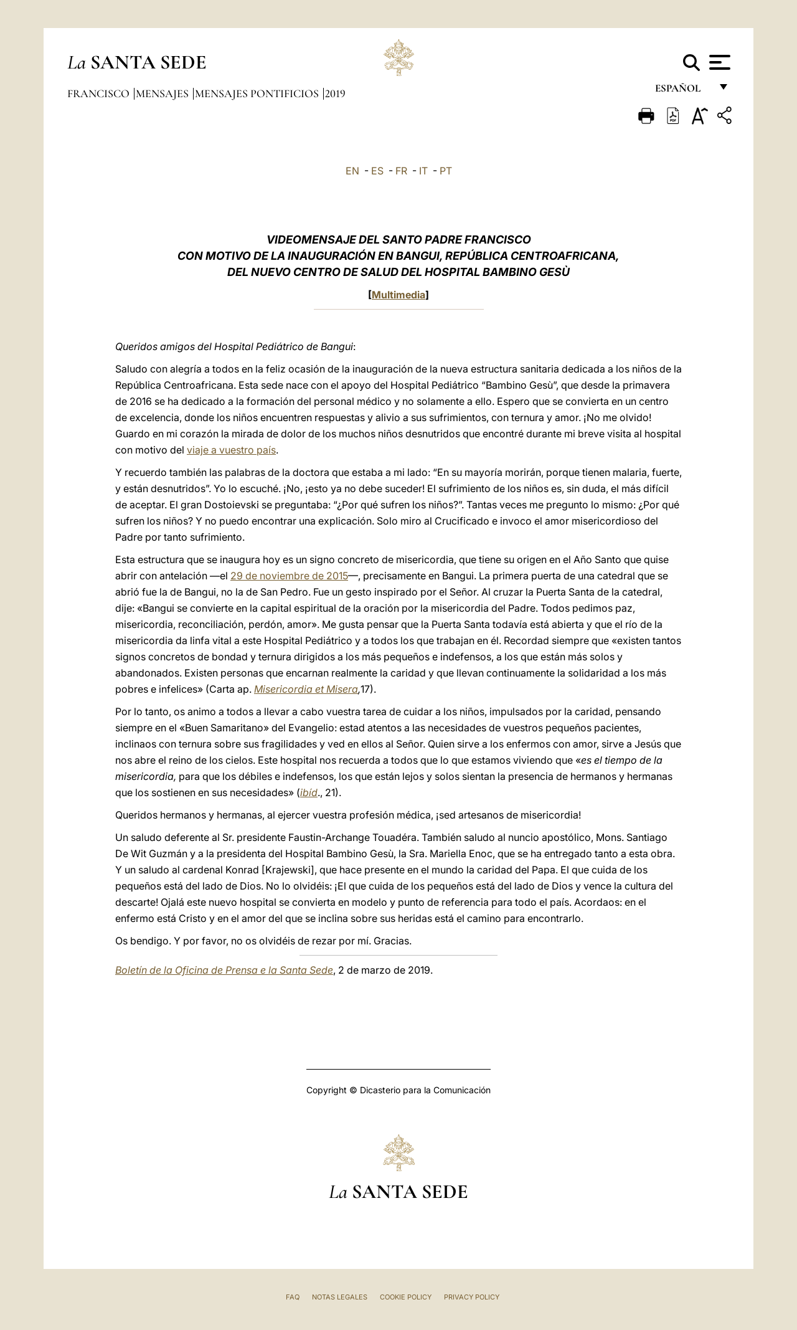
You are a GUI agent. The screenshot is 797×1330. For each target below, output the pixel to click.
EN (352, 170)
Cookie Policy (406, 1297)
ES (377, 170)
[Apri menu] (718, 62)
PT (446, 170)
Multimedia (398, 294)
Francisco (99, 93)
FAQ (292, 1297)
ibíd (309, 792)
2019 (335, 93)
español (683, 92)
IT (423, 170)
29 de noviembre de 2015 (289, 575)
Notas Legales (339, 1297)
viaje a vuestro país (231, 450)
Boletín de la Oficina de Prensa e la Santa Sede (224, 970)
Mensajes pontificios (258, 93)
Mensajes (163, 93)
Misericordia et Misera (306, 689)
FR (401, 170)
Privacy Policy (471, 1297)
